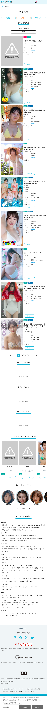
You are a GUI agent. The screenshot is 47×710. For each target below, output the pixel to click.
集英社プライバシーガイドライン (17, 689)
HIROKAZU (33, 341)
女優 (29, 595)
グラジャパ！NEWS (38, 18)
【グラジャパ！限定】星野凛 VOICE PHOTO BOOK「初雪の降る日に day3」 (35, 287)
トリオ (14, 587)
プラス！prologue (19, 546)
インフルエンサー (31, 602)
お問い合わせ (22, 691)
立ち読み (29, 64)
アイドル (19, 595)
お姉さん (17, 578)
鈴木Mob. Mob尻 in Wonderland (33, 253)
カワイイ (7, 581)
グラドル (7, 595)
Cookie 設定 (5, 691)
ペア (5, 587)
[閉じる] (44, 698)
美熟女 (27, 578)
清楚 (30, 581)
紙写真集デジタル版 (8, 546)
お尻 (28, 565)
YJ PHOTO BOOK (21, 536)
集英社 (8, 527)
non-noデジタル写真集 (22, 538)
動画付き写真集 (30, 546)
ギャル (6, 572)
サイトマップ (31, 691)
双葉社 (19, 530)
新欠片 (4, 530)
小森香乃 (26, 191)
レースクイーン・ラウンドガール (14, 600)
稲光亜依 (26, 185)
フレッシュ (7, 570)
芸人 (31, 605)
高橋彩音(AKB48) (28, 151)
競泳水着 (27, 557)
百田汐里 (26, 189)
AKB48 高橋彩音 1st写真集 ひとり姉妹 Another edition (34, 148)
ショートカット (9, 568)
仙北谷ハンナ (27, 187)
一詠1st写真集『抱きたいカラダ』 (33, 41)
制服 (17, 557)
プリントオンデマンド (22, 549)
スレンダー (8, 565)
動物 (5, 615)
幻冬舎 (4, 527)
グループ (24, 587)
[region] (23, 703)
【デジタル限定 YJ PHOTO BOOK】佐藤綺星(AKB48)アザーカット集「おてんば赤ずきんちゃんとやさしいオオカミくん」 (34, 326)
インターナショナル (35, 570)
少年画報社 (26, 527)
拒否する (37, 707)
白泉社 (8, 530)
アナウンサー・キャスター (12, 602)
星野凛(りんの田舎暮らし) (30, 77)
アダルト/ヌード (18, 607)
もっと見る (23, 508)
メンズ (33, 613)
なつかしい (39, 578)
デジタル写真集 (8, 18)
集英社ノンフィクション (9, 540)
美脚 (21, 568)
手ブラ (6, 613)
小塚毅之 (33, 50)
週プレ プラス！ (23, 18)
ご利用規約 (5, 689)
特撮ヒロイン (8, 605)
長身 (30, 568)
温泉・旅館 (8, 589)
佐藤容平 (33, 157)
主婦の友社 (14, 527)
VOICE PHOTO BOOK (8, 549)
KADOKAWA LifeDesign (33, 525)
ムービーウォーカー (28, 530)
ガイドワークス (12, 525)
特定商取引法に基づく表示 (33, 689)
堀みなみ (26, 114)
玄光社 (43, 525)
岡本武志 (33, 200)
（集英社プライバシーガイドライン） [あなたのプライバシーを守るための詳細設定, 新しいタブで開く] (13, 704)
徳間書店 (38, 527)
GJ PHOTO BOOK (32, 536)
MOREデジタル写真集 (8, 538)
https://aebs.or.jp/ (4, 683)
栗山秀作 (33, 123)
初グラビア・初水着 (20, 613)
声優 (6, 597)
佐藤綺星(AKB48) (28, 332)
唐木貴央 (33, 229)
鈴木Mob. (26, 255)
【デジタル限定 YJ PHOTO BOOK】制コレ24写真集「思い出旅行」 (34, 182)
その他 (14, 615)
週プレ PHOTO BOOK (8, 536)
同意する (25, 707)
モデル (38, 595)
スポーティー (20, 570)
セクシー (19, 581)
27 (28, 355)
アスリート (7, 607)
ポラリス (41, 549)
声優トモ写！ (34, 549)
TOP (2, 6)
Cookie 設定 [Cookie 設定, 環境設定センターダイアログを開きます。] (6, 707)
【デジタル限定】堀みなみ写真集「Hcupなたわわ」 (34, 111)
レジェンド (21, 605)
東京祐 (32, 88)
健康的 (39, 568)
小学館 (21, 527)
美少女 (6, 578)
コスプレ (7, 557)
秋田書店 (4, 525)
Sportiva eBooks (22, 540)
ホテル (33, 587)
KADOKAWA (21, 525)
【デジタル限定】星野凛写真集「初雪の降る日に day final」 (34, 73)
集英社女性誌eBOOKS (37, 538)
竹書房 (33, 527)
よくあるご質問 (13, 691)
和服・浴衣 (8, 559)
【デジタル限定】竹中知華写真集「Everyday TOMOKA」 (35, 216)
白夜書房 (13, 530)
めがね (36, 557)
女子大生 (15, 597)
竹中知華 (26, 219)
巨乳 (19, 565)
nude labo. (5, 551)
